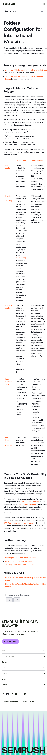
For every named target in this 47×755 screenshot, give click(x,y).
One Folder (21, 160)
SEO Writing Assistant (12, 523)
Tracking (8, 200)
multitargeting (21, 257)
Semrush (5, 651)
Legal (4, 679)
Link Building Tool (8, 381)
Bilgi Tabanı (10, 11)
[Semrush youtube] (16, 694)
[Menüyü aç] (44, 4)
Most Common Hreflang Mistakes (18, 561)
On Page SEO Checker (30, 502)
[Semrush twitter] (25, 694)
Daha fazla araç (8, 656)
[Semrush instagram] (7, 694)
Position (8, 196)
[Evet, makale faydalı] (9, 599)
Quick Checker (29, 523)
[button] (16, 599)
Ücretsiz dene (10, 641)
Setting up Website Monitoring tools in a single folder (26, 70)
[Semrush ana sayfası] (8, 4)
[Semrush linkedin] (3, 694)
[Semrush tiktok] (12, 694)
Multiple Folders (38, 160)
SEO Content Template (27, 504)
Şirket (4, 662)
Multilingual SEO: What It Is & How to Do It (22, 558)
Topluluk (5, 673)
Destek (4, 668)
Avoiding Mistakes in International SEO (20, 565)
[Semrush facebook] (21, 694)
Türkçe (4, 684)
